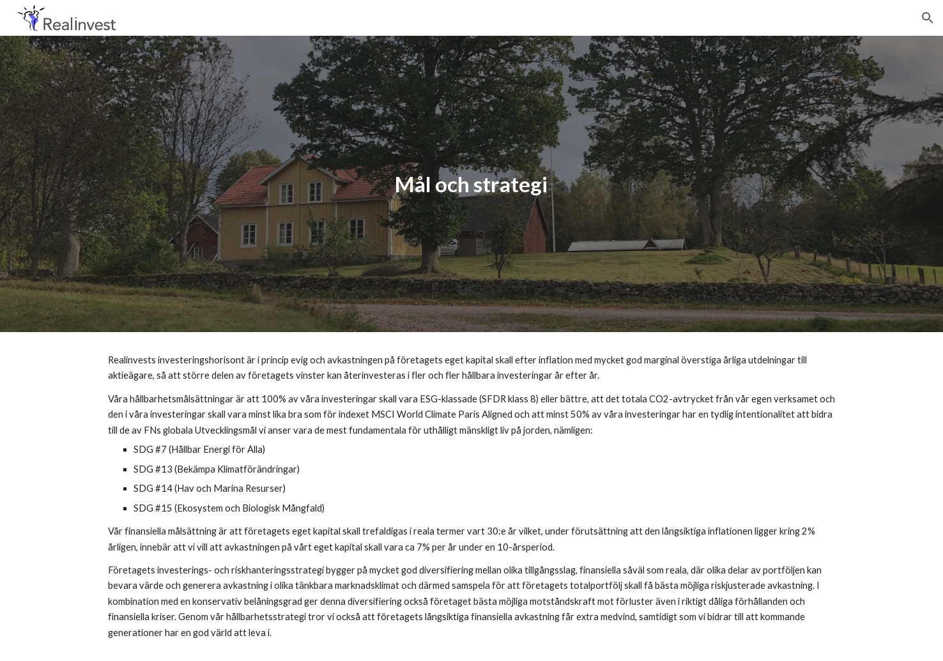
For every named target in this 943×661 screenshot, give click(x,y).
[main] (471, 184)
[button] (927, 18)
